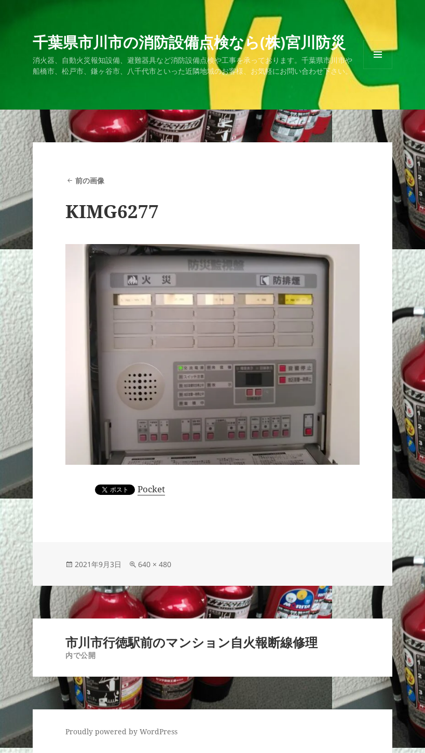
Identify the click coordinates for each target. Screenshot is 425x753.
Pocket (151, 489)
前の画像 (89, 180)
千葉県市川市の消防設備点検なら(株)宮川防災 (189, 42)
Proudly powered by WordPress (121, 731)
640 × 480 (154, 564)
